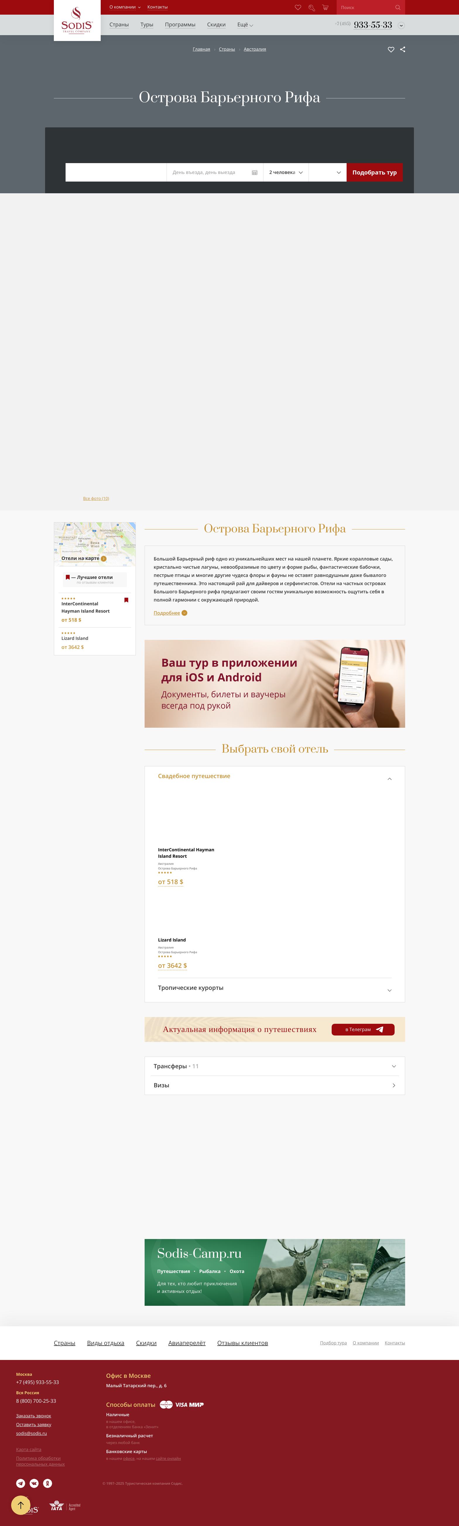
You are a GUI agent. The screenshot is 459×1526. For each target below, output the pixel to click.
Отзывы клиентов (242, 1343)
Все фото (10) (96, 498)
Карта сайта (28, 1449)
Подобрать (374, 172)
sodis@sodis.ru (31, 1433)
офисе (129, 1458)
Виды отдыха (105, 1343)
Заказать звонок (33, 1416)
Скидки (146, 1343)
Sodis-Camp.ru (199, 1254)
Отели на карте (80, 558)
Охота (237, 1271)
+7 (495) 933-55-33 (37, 1382)
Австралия (255, 49)
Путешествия (173, 1271)
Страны (227, 49)
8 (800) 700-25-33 (36, 1400)
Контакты (395, 1343)
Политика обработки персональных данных (40, 1461)
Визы (161, 1085)
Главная (201, 49)
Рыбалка (209, 1271)
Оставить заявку (33, 1425)
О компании (122, 7)
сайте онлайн (168, 1458)
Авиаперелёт (186, 1343)
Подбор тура (333, 1343)
